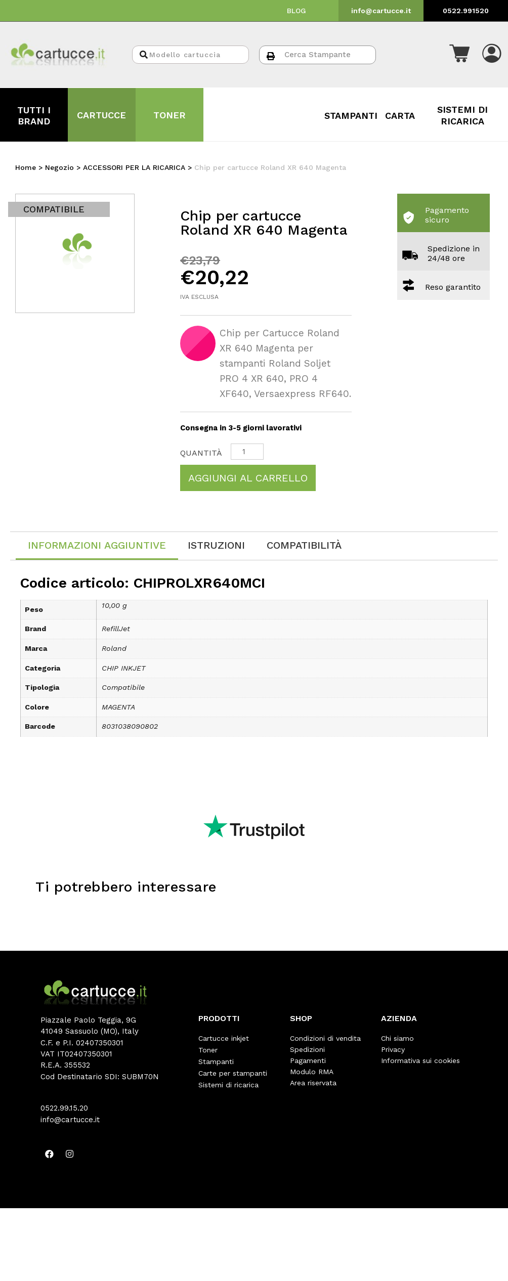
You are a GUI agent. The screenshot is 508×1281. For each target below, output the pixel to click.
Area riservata (313, 1083)
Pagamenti (308, 1060)
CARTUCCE (101, 115)
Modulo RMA (311, 1072)
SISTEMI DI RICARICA (462, 115)
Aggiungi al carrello (248, 478)
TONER (169, 115)
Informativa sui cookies (420, 1060)
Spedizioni (307, 1049)
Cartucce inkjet (223, 1038)
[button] (459, 54)
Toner (208, 1049)
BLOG (296, 11)
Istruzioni (216, 545)
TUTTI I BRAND (34, 115)
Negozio (59, 167)
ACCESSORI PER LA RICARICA (134, 167)
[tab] (97, 546)
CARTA (400, 115)
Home (25, 167)
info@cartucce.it (381, 11)
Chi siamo (397, 1038)
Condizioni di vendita (325, 1038)
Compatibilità (304, 545)
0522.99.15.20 (64, 1108)
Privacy (393, 1049)
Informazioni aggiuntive (97, 545)
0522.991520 (466, 11)
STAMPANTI (350, 115)
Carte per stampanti (232, 1072)
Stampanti (216, 1060)
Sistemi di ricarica (228, 1083)
